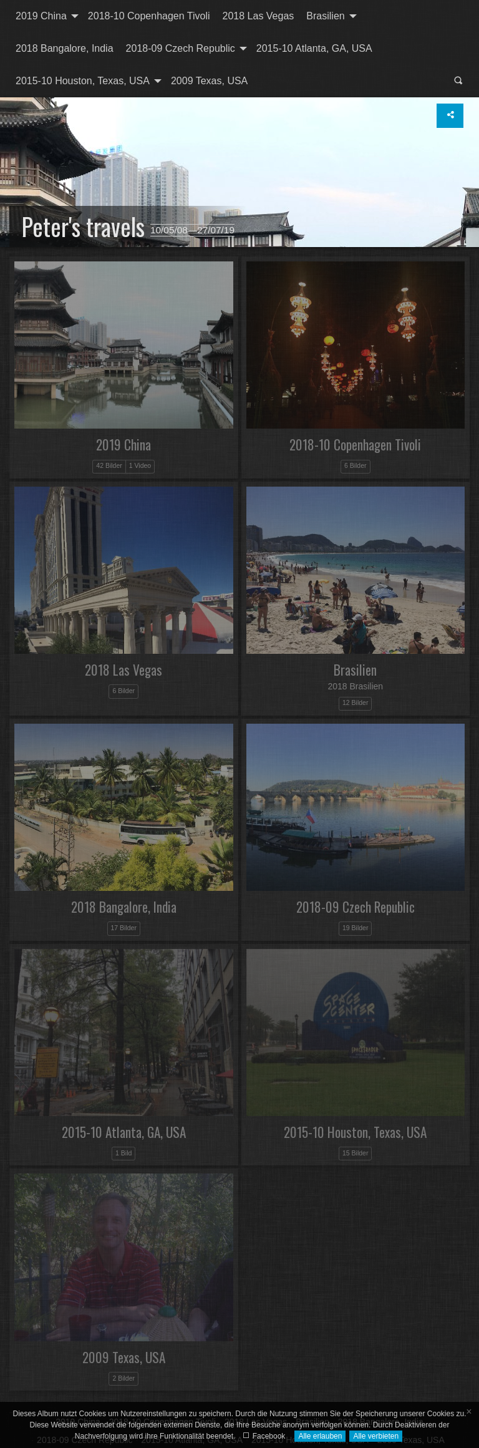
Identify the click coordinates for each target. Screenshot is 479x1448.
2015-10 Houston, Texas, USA (83, 80)
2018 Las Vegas (258, 16)
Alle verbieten (376, 1436)
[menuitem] (45, 16)
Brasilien (325, 16)
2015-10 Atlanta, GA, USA (314, 48)
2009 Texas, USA (209, 80)
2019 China (41, 16)
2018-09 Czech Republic (180, 48)
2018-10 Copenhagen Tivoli (149, 16)
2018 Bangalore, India (65, 48)
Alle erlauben (320, 1436)
